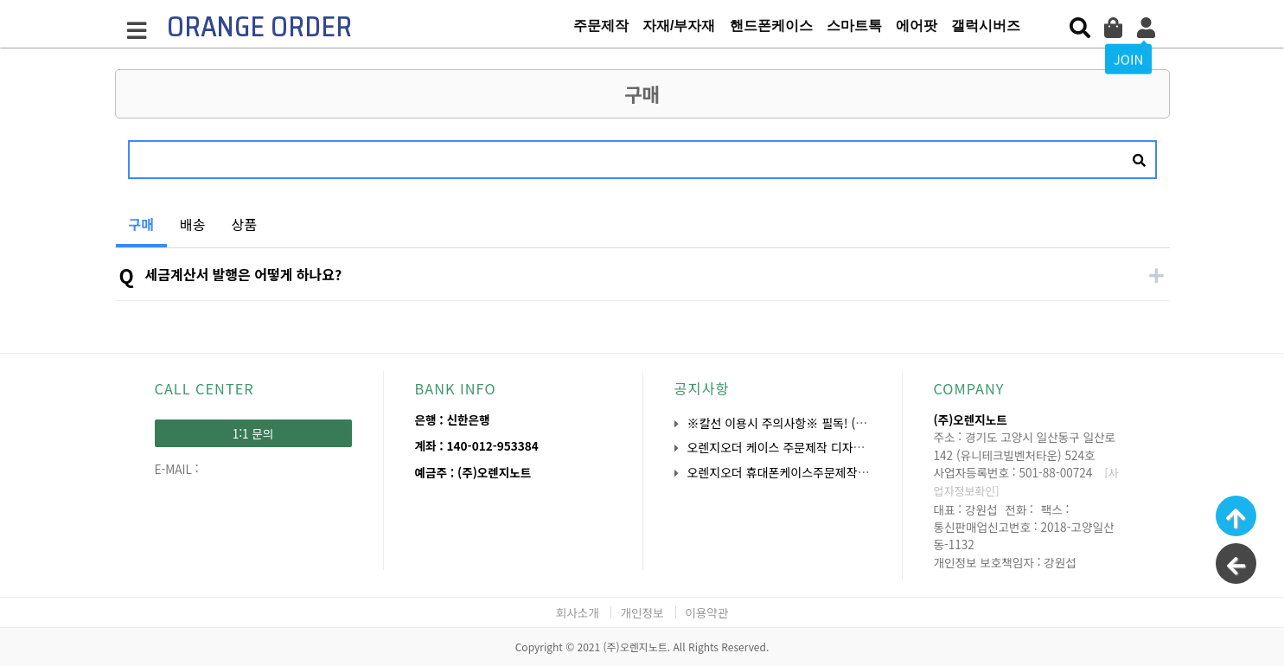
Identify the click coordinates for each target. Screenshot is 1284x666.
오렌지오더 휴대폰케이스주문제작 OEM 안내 (800, 472)
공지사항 (702, 388)
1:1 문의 (253, 433)
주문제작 (601, 25)
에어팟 (916, 25)
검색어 (115, 127)
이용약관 (706, 612)
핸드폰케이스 (771, 25)
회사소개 (577, 612)
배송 (192, 224)
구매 (135, 217)
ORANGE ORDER (259, 26)
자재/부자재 (678, 25)
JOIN (1128, 58)
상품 (243, 224)
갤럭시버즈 (985, 25)
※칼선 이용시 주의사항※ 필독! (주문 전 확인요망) (815, 423)
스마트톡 (854, 25)
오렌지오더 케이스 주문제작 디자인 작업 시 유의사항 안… (833, 447)
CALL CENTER (204, 388)
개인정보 (641, 612)
